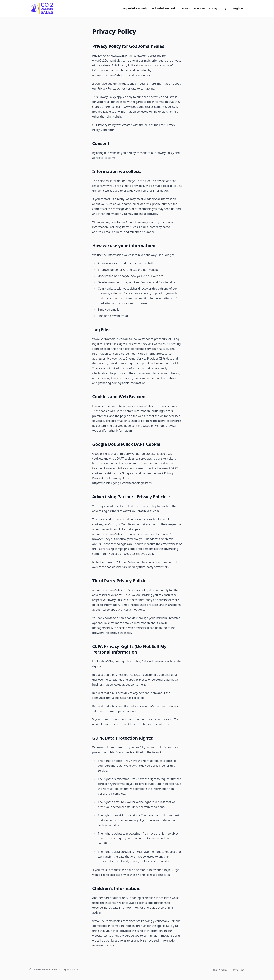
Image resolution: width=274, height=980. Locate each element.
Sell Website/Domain (164, 8)
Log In (225, 8)
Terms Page (238, 969)
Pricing (213, 8)
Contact (185, 8)
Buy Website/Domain (134, 8)
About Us (199, 8)
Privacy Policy (219, 969)
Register (238, 8)
